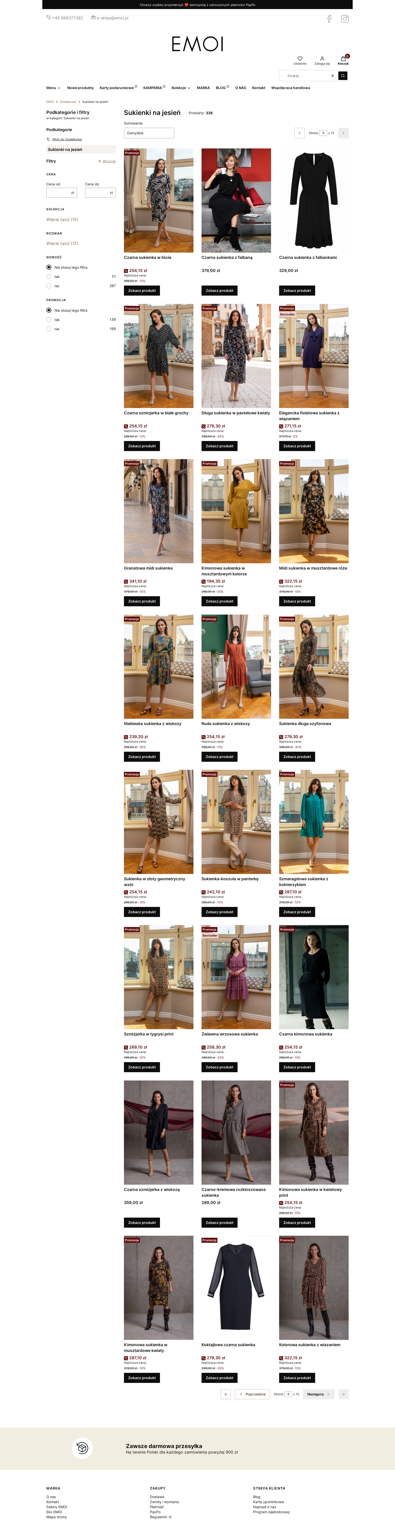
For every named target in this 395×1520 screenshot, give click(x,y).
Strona (313, 133)
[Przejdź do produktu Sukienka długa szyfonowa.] (314, 667)
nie (56, 286)
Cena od (53, 184)
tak (57, 276)
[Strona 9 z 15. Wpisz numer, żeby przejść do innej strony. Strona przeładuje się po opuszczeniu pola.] (323, 133)
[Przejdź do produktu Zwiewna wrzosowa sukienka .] (236, 977)
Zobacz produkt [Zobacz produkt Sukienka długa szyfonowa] (297, 756)
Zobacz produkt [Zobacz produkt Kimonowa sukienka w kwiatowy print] (297, 1222)
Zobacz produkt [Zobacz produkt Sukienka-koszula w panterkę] (219, 912)
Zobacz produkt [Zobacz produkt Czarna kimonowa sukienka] (297, 1067)
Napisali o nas (264, 1507)
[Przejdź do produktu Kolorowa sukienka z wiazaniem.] (314, 1288)
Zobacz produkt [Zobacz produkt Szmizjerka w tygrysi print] (142, 1067)
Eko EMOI (54, 1512)
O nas (51, 1497)
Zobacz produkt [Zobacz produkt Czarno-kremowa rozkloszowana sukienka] (219, 1222)
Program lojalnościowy (271, 1512)
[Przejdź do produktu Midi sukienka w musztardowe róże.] (314, 511)
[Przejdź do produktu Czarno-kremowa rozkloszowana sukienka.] (236, 1133)
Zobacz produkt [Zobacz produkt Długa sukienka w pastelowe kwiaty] (219, 446)
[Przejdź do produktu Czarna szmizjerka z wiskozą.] (158, 1133)
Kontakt (52, 1502)
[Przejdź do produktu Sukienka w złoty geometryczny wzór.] (158, 822)
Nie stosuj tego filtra (70, 267)
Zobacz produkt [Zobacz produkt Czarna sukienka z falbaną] (219, 291)
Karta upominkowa (268, 1502)
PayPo (155, 1512)
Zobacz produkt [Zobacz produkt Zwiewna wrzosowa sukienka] (219, 1067)
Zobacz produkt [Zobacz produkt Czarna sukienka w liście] (142, 291)
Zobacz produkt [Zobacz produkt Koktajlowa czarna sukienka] (219, 1378)
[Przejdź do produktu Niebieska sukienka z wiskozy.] (158, 667)
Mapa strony (56, 1517)
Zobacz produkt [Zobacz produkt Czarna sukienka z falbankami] (297, 291)
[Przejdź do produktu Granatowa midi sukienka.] (158, 511)
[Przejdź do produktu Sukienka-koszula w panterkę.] (236, 822)
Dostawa (157, 1497)
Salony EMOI (56, 1507)
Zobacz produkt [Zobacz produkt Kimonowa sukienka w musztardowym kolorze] (219, 601)
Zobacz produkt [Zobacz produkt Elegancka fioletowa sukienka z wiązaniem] (297, 446)
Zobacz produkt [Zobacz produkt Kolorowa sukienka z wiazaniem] (297, 1378)
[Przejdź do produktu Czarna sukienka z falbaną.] (236, 200)
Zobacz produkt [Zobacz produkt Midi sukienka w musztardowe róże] (297, 601)
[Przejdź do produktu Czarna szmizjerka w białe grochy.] (158, 356)
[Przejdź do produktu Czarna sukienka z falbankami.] (314, 200)
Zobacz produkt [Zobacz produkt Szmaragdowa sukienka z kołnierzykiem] (297, 912)
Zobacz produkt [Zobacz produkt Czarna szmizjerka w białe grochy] (142, 446)
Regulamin (159, 1517)
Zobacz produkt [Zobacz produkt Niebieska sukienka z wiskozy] (142, 756)
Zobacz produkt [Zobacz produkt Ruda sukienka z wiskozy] (219, 756)
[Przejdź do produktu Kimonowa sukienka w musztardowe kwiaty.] (158, 1288)
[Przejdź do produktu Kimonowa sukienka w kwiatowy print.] (314, 1133)
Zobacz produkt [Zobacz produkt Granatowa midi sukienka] (142, 601)
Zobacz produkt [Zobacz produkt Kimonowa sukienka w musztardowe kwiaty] (142, 1378)
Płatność (157, 1507)
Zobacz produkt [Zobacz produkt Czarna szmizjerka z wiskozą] (142, 1222)
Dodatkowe (68, 102)
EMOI (50, 102)
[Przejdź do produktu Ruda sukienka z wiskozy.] (236, 667)
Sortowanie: (133, 123)
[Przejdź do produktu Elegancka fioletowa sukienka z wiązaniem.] (314, 356)
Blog (256, 1497)
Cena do (92, 184)
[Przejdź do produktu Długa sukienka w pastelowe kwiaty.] (236, 356)
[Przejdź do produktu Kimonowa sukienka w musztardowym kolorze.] (236, 511)
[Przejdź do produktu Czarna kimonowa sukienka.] (314, 977)
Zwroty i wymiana (164, 1502)
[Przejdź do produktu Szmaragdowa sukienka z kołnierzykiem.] (314, 822)
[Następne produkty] (319, 1394)
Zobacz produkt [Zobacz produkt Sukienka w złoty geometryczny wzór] (142, 912)
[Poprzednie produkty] (252, 1394)
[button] (342, 75)
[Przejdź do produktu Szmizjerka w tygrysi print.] (158, 977)
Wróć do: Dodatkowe (64, 139)
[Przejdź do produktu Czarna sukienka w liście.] (158, 200)
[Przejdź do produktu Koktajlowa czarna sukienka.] (236, 1288)
